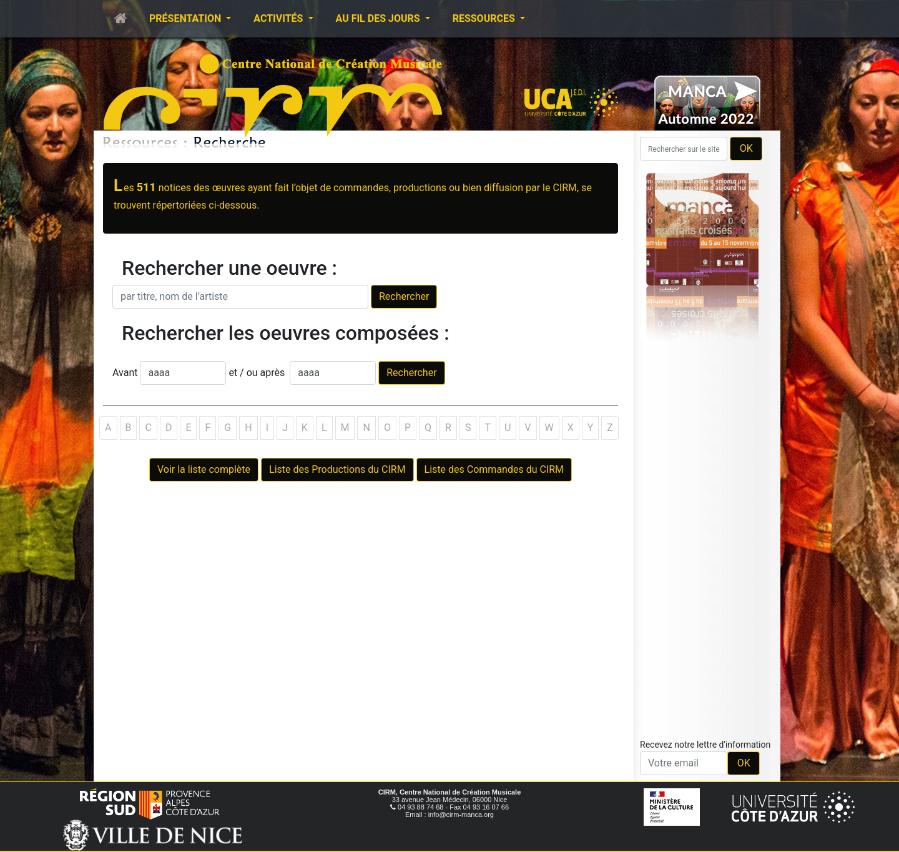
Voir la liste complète (203, 469)
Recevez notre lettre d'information (705, 745)
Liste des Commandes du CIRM (494, 469)
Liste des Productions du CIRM (337, 469)
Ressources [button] (485, 18)
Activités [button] (279, 18)
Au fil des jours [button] (379, 18)
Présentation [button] (186, 18)
